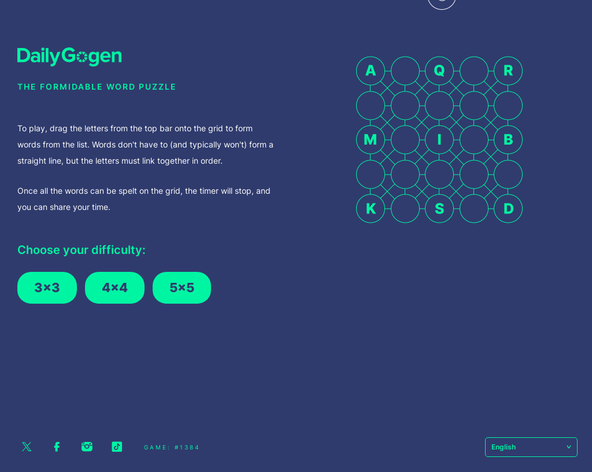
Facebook (57, 447)
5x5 (181, 287)
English (531, 447)
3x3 (47, 287)
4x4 (115, 287)
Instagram (87, 447)
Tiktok (117, 447)
